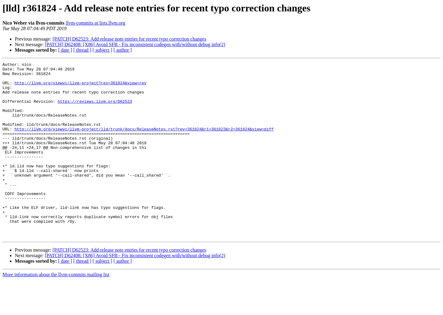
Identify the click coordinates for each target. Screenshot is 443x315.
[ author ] (123, 50)
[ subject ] (102, 50)
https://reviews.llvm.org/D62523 (95, 109)
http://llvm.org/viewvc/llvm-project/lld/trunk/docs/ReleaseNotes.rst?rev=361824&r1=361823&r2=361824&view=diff (143, 143)
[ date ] (65, 50)
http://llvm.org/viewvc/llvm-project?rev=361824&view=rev (80, 87)
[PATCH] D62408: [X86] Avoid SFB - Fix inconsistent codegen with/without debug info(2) (135, 44)
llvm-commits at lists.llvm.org (95, 23)
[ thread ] (82, 50)
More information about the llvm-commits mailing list (56, 309)
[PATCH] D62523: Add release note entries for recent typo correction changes (129, 39)
